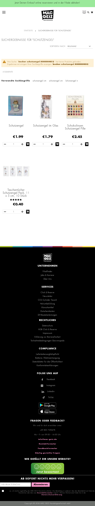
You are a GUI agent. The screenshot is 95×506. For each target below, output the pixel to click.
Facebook (51, 379)
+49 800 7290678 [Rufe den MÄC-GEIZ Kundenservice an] (47, 430)
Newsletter (47, 296)
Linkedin (51, 391)
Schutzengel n (71, 81)
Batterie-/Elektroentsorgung (47, 358)
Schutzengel (16, 125)
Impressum (47, 333)
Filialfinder (47, 271)
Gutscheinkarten (47, 311)
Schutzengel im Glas (45, 125)
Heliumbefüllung (47, 304)
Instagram (50, 385)
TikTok (51, 397)
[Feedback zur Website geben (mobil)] (47, 469)
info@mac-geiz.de (47, 439)
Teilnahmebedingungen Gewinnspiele (47, 341)
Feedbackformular (47, 448)
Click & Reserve (47, 292)
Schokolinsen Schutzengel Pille (75, 127)
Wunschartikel (47, 307)
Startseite (28, 30)
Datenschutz (47, 326)
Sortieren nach (57, 46)
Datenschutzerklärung (52, 494)
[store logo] (47, 15)
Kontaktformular (47, 444)
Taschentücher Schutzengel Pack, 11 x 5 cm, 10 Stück (16, 193)
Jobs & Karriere (47, 275)
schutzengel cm (39, 81)
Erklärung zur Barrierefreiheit (47, 337)
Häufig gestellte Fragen (47, 453)
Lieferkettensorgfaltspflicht (47, 354)
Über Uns (47, 279)
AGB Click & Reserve (47, 329)
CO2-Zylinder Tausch (47, 300)
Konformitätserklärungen (47, 365)
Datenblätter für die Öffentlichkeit (48, 362)
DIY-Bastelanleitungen (47, 315)
